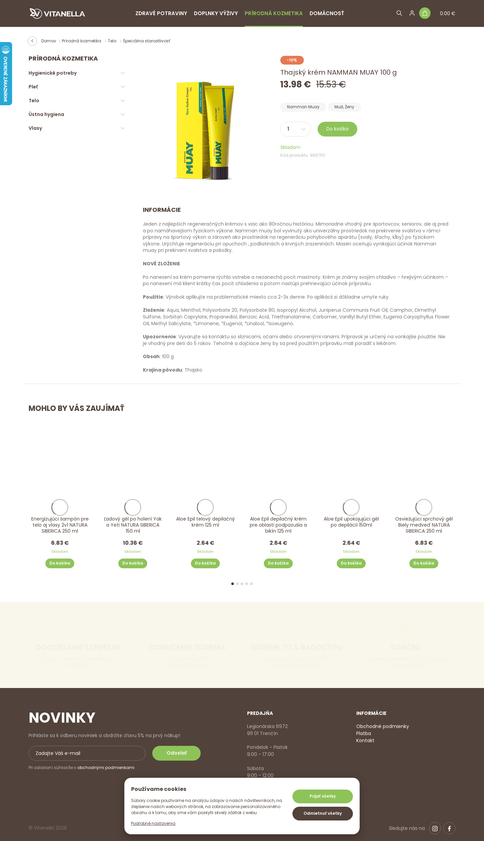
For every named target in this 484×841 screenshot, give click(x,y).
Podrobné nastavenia (153, 823)
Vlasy (35, 128)
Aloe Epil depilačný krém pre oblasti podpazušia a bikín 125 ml (278, 524)
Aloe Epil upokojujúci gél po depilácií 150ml (351, 521)
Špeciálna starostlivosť (146, 41)
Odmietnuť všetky (323, 813)
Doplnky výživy (216, 13)
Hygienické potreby (53, 73)
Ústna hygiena (46, 114)
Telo (112, 41)
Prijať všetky (323, 796)
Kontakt (365, 740)
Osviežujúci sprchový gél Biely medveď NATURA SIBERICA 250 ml (424, 524)
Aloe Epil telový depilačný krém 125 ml (205, 521)
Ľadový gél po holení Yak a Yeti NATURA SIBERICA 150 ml (133, 524)
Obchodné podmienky (382, 726)
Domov (48, 41)
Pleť (33, 86)
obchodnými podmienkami (105, 767)
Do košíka (337, 128)
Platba (363, 733)
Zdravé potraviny (161, 13)
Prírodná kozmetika (274, 13)
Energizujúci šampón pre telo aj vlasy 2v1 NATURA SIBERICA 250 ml (60, 524)
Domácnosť (327, 13)
